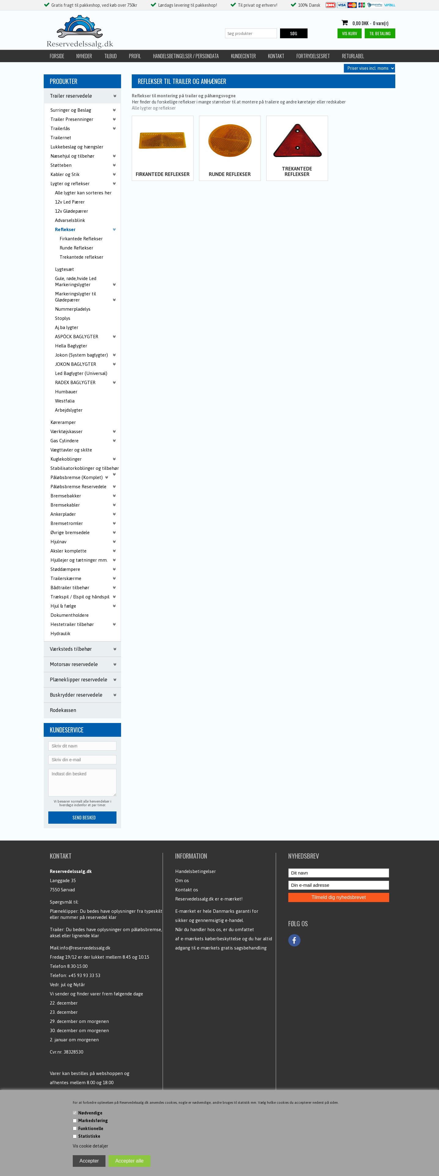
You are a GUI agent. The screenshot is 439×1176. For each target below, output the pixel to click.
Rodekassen (63, 710)
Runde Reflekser (76, 247)
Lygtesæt (64, 269)
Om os (182, 880)
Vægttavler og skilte (71, 449)
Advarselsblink (70, 220)
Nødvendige (90, 1112)
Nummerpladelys (72, 309)
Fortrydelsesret (313, 56)
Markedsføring (93, 1120)
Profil (135, 56)
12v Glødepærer (71, 211)
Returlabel (353, 56)
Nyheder (84, 56)
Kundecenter (243, 56)
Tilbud (110, 56)
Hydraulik (60, 633)
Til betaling (380, 33)
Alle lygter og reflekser (154, 108)
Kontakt (276, 56)
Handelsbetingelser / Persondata (186, 56)
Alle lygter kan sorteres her (83, 192)
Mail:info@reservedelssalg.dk (80, 947)
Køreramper (63, 422)
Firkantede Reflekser (81, 238)
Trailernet (60, 137)
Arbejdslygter (69, 410)
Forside (57, 56)
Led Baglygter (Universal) (81, 373)
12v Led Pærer (70, 201)
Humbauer (66, 391)
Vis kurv (349, 33)
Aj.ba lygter (66, 327)
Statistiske (89, 1136)
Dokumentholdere (69, 615)
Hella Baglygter (71, 345)
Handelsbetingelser (195, 871)
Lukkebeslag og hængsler (76, 146)
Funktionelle (90, 1128)
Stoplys (62, 318)
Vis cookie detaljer (90, 1146)
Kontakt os (186, 889)
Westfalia (65, 400)
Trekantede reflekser (81, 257)
